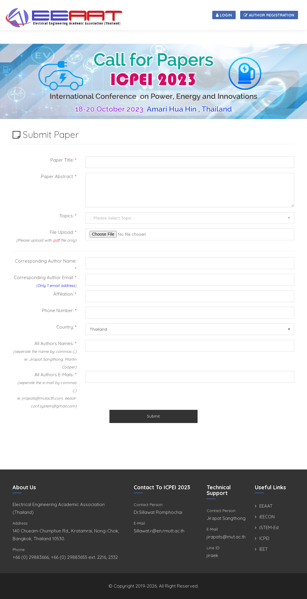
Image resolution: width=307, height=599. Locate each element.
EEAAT (266, 506)
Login (224, 15)
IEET (263, 549)
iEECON (267, 517)
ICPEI (264, 538)
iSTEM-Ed (269, 527)
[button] (190, 218)
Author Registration (269, 15)
